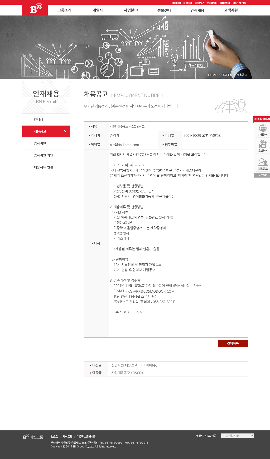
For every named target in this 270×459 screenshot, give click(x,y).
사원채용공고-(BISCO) (127, 373)
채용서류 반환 (43, 167)
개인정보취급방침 (86, 436)
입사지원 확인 (43, 155)
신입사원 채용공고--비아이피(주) (134, 365)
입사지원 (40, 143)
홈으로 (54, 436)
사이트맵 (67, 436)
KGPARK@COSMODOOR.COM (151, 291)
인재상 (38, 119)
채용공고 (40, 131)
